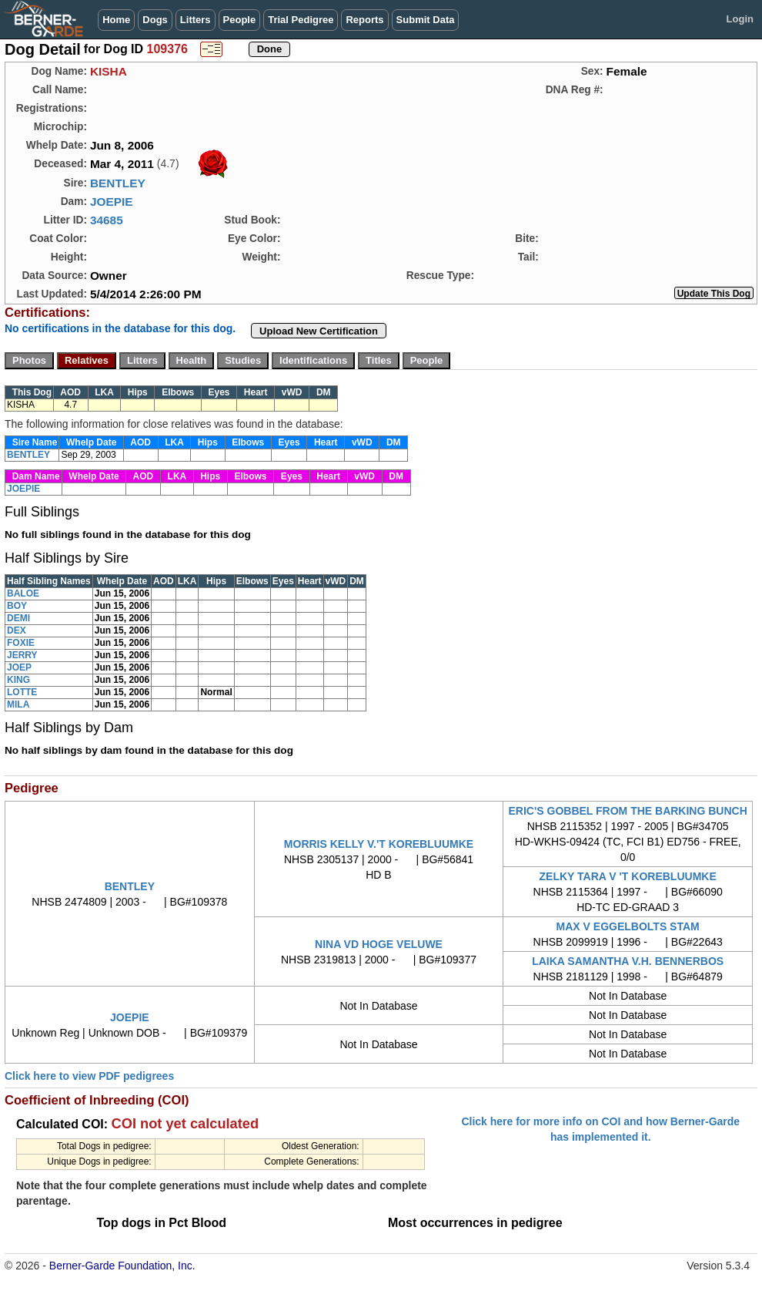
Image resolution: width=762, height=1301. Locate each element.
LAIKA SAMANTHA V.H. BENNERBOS (628, 961)
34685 (106, 220)
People (239, 19)
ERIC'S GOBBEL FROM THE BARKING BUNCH (628, 811)
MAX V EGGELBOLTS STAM (628, 926)
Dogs (155, 19)
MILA (18, 704)
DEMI (18, 618)
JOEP (19, 667)
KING (18, 679)
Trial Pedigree (300, 19)
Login (740, 19)
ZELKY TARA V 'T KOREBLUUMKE (628, 876)
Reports (364, 19)
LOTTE (22, 692)
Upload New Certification (318, 331)
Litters (195, 19)
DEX (16, 630)
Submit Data (425, 19)
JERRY (22, 655)
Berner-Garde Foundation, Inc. (122, 1265)
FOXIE (21, 642)
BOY (17, 605)
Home (116, 19)
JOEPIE (111, 201)
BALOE (23, 593)
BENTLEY (117, 183)
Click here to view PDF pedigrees (89, 1076)
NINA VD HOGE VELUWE (379, 944)
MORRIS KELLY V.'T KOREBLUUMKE (378, 844)
